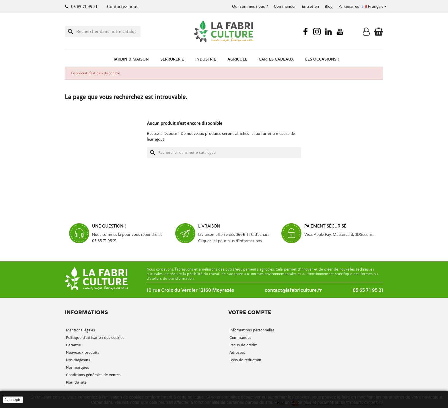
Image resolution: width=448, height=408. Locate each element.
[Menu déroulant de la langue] (374, 6)
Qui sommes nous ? (250, 6)
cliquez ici (373, 402)
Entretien (310, 6)
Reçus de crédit (242, 345)
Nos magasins (77, 360)
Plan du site (76, 382)
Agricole (237, 59)
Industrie (205, 59)
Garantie (73, 345)
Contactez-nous (122, 6)
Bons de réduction (244, 360)
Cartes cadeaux (276, 59)
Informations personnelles (251, 330)
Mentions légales (80, 330)
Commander (285, 6)
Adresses (236, 352)
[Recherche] (103, 31)
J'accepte (13, 399)
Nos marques (77, 367)
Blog (329, 6)
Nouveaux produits (82, 352)
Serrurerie (172, 59)
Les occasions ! (322, 59)
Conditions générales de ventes (92, 374)
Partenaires (348, 6)
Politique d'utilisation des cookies (94, 337)
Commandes (239, 337)
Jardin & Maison (131, 59)
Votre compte (249, 312)
